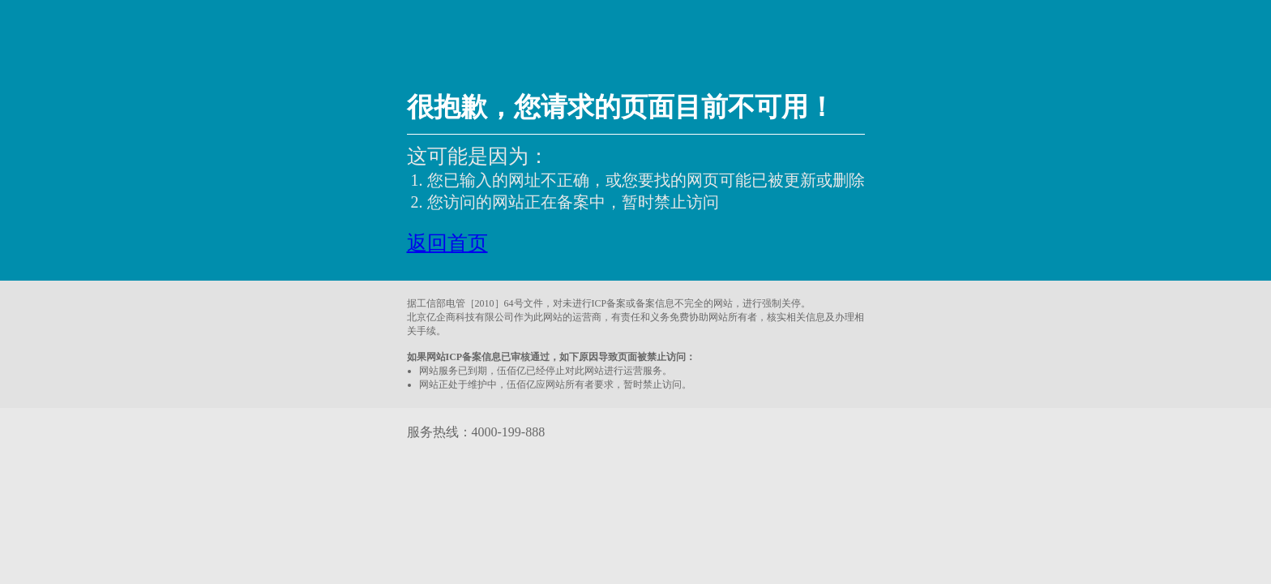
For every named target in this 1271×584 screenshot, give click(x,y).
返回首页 (447, 243)
